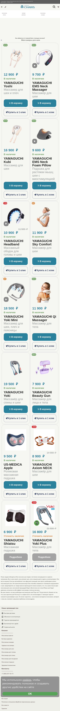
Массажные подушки (8, 662)
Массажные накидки (8, 642)
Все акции (5, 698)
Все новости (5, 705)
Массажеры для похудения (10, 659)
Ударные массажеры (8, 645)
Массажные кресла (7, 635)
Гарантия (4, 708)
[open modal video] (34, 66)
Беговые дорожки (7, 639)
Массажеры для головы (9, 652)
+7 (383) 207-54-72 (7, 674)
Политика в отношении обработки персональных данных (18, 702)
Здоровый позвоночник (8, 665)
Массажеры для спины (8, 655)
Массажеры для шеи (8, 649)
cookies (26, 680)
